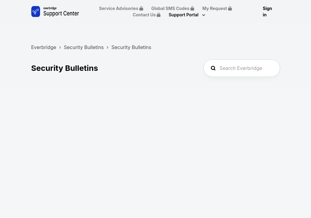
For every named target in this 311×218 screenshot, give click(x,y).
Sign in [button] (267, 11)
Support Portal (184, 14)
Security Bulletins (84, 47)
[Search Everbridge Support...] (241, 68)
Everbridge (43, 47)
